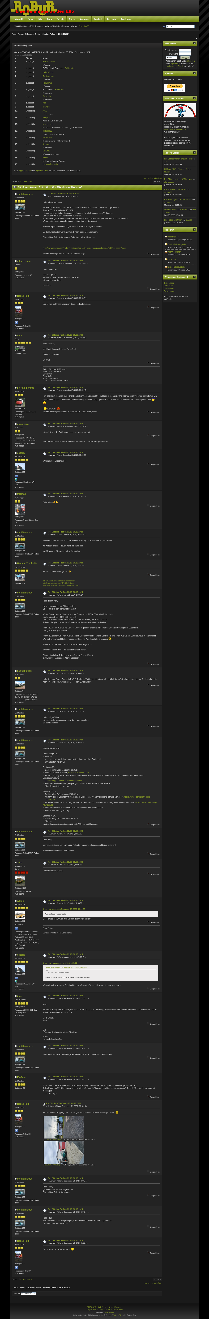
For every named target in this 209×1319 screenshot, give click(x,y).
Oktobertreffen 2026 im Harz (176, 210)
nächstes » (158, 178)
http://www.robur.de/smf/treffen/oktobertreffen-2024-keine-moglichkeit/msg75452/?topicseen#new (84, 248)
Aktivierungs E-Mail (174, 66)
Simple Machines (115, 1307)
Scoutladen (169, 288)
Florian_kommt (49, 61)
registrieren (175, 64)
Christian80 (84, 26)
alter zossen (48, 124)
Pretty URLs (117, 1315)
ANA (45, 111)
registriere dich (42, 171)
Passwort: (173, 54)
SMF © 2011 (103, 1307)
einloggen (190, 61)
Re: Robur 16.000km (173, 220)
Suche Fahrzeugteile (177, 244)
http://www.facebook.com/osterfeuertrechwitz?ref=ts (61, 585)
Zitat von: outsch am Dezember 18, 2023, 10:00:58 (64, 909)
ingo (44, 103)
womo (20, 901)
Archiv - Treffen (174, 252)
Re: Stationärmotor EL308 (175, 189)
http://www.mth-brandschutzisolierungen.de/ (59, 581)
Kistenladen (169, 283)
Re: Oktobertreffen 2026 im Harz (178, 159)
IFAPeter (46, 107)
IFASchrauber (48, 76)
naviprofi (46, 117)
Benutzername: (171, 50)
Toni (165, 162)
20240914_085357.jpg (52, 1139)
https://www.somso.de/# (78, 773)
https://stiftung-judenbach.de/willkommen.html (62, 781)
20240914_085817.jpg (52, 1165)
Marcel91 (167, 172)
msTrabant (47, 137)
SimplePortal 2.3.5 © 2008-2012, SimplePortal (104, 1310)
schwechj (167, 192)
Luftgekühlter (48, 72)
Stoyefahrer (48, 96)
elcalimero (23, 424)
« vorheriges (148, 178)
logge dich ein (25, 171)
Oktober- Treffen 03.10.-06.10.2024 (63, 194)
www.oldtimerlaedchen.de (175, 129)
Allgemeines (173, 237)
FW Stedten (70, 68)
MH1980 (46, 151)
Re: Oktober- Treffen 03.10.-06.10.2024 (65, 261)
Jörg (19, 862)
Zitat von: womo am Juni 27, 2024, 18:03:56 (61, 963)
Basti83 (189, 220)
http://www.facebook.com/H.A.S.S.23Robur (58, 583)
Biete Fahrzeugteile (176, 267)
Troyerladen (169, 291)
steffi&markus (25, 194)
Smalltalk (172, 259)
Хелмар (46, 144)
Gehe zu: (16, 1294)
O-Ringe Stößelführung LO (175, 169)
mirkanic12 (47, 131)
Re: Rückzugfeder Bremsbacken (178, 199)
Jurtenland (168, 286)
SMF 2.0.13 (91, 1307)
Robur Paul (47, 83)
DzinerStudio (109, 1312)
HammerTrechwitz (50, 164)
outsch (45, 157)
